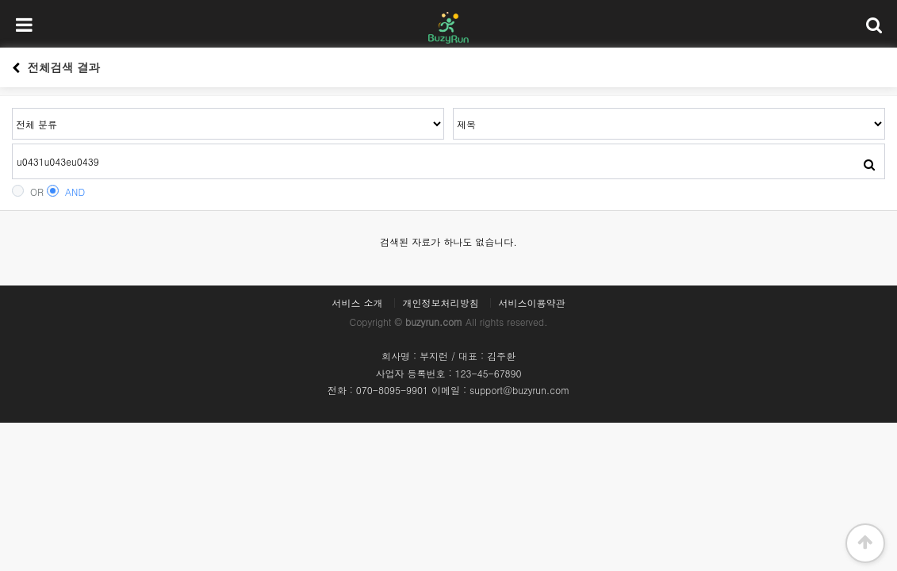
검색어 (12, 108)
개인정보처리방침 (441, 303)
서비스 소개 (357, 303)
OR (28, 191)
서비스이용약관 (532, 303)
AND (66, 191)
